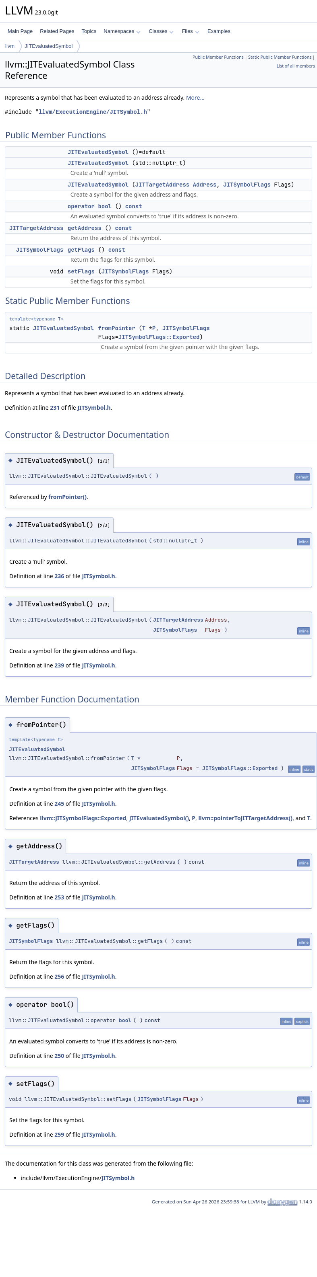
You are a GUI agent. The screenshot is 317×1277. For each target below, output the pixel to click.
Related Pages (57, 31)
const (133, 206)
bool (125, 1020)
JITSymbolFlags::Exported (159, 337)
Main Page (20, 31)
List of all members (296, 66)
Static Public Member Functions (279, 57)
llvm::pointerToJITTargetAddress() (245, 818)
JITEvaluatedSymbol (49, 46)
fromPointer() (67, 497)
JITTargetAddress (162, 184)
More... (195, 97)
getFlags (81, 249)
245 (59, 803)
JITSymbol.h (93, 407)
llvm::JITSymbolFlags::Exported (83, 818)
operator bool (90, 206)
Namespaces (122, 31)
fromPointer (116, 328)
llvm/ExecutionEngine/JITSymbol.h (93, 112)
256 (59, 976)
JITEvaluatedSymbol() (159, 818)
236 (59, 576)
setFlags (81, 271)
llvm (10, 46)
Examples (218, 31)
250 (59, 1055)
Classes (161, 31)
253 (59, 897)
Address (205, 184)
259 (59, 1134)
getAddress (85, 228)
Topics (88, 31)
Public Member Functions (218, 57)
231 (55, 407)
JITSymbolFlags (247, 184)
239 (59, 665)
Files (190, 31)
